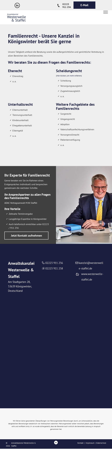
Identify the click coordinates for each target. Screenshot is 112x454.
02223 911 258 (54, 268)
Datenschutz (101, 443)
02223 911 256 (54, 263)
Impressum (90, 443)
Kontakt (80, 443)
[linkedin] (17, 6)
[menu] (105, 12)
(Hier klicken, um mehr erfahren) (69, 75)
